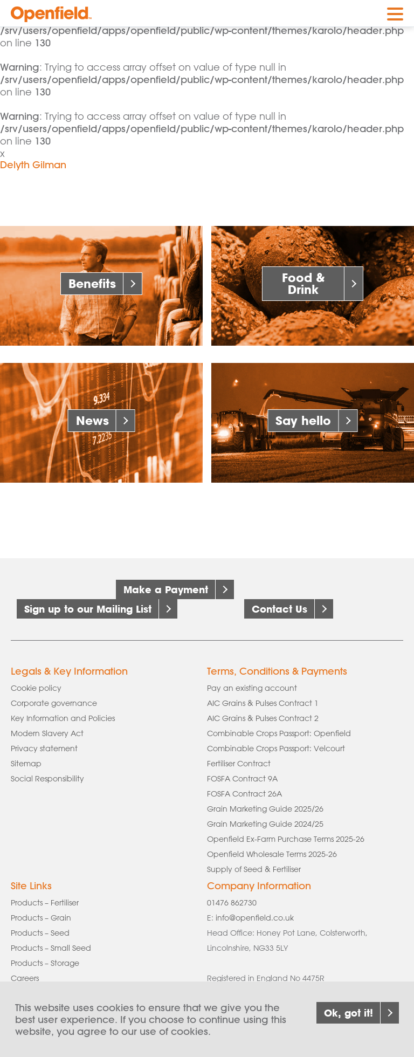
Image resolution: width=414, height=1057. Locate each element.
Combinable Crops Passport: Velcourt (276, 748)
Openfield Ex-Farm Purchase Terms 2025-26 (285, 839)
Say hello (303, 420)
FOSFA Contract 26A (244, 794)
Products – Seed (40, 933)
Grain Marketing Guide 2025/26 (265, 809)
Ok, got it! (348, 1023)
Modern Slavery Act (47, 733)
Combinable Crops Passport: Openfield (279, 733)
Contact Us (279, 608)
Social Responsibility (47, 779)
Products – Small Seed (51, 948)
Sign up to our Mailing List (87, 608)
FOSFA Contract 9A (242, 779)
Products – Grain (41, 918)
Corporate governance (54, 703)
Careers (25, 978)
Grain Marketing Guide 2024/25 (265, 824)
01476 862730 (232, 903)
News (92, 420)
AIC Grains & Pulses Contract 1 (263, 703)
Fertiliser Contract (239, 763)
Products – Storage (45, 963)
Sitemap (26, 763)
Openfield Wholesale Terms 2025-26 (272, 854)
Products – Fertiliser (45, 903)
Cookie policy (36, 688)
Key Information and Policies (63, 718)
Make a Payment (165, 589)
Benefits (92, 283)
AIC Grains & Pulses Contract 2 (263, 718)
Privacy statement (44, 748)
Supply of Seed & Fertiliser (254, 869)
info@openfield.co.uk (255, 918)
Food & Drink (303, 283)
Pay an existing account (252, 688)
